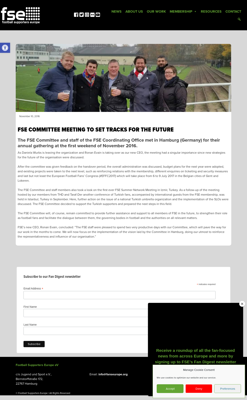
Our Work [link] (156, 11)
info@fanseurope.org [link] (113, 374)
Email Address (33, 288)
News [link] (116, 11)
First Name (30, 306)
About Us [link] (134, 11)
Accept (170, 388)
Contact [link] (233, 11)
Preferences (227, 388)
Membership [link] (183, 11)
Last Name (30, 324)
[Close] (242, 304)
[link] (5, 48)
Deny (199, 388)
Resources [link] (211, 11)
